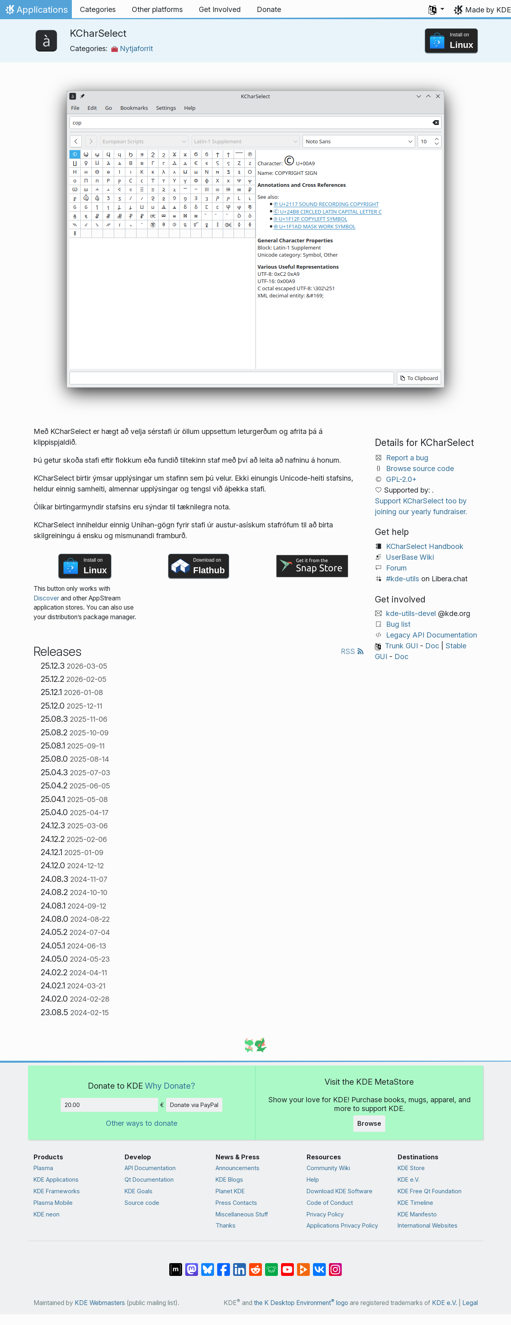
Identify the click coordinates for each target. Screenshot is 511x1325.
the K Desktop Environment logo (301, 1303)
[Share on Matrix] (175, 1265)
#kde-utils (402, 578)
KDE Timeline (415, 1202)
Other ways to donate (141, 1123)
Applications (36, 11)
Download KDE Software (339, 1191)
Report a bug (407, 458)
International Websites (428, 1225)
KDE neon (46, 1214)
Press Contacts (236, 1202)
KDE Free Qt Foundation (429, 1191)
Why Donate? (170, 1086)
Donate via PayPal (194, 1104)
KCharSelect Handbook (424, 546)
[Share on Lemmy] (271, 1265)
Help (313, 1179)
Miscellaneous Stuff (242, 1214)
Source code (142, 1202)
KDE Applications (56, 1179)
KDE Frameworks (57, 1191)
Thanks (226, 1225)
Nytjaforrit (132, 48)
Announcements (237, 1168)
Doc (432, 646)
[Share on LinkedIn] (239, 1265)
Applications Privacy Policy (342, 1225)
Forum (396, 568)
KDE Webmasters (100, 1303)
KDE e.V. (409, 1179)
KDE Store (411, 1168)
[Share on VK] (319, 1265)
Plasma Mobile (53, 1202)
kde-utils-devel (411, 613)
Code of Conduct (330, 1202)
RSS (352, 651)
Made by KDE (488, 10)
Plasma (43, 1168)
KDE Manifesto (417, 1214)
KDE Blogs (229, 1179)
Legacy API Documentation (431, 635)
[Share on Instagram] (335, 1265)
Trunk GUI (401, 646)
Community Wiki (328, 1168)
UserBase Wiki (410, 557)
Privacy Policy (325, 1214)
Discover (46, 598)
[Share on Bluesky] (207, 1265)
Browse (369, 1123)
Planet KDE (230, 1191)
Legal (470, 1303)
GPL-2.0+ (401, 479)
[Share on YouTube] (287, 1265)
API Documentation (150, 1168)
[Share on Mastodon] (191, 1265)
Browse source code (420, 468)
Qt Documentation (149, 1179)
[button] (436, 9)
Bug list (398, 624)
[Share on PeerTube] (303, 1265)
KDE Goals (139, 1191)
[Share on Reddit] (255, 1265)
